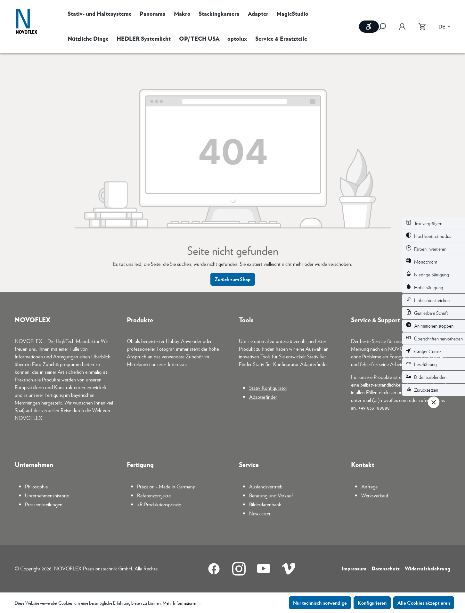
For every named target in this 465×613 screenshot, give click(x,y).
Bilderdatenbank (265, 504)
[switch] (433, 223)
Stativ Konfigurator (268, 387)
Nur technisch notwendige (320, 602)
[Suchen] (385, 26)
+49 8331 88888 (374, 407)
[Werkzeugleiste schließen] (433, 402)
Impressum (354, 568)
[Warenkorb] (422, 26)
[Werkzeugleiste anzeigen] (369, 26)
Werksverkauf (374, 495)
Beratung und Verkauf (271, 495)
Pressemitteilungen (43, 504)
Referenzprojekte (154, 495)
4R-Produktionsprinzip (159, 504)
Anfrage (369, 486)
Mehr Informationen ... (182, 603)
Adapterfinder (263, 396)
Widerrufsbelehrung (427, 568)
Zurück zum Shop (233, 279)
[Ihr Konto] (402, 26)
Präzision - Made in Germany (166, 486)
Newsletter (260, 513)
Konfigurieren (372, 602)
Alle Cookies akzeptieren (423, 602)
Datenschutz (385, 568)
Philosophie (36, 486)
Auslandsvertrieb (265, 486)
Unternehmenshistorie (47, 495)
